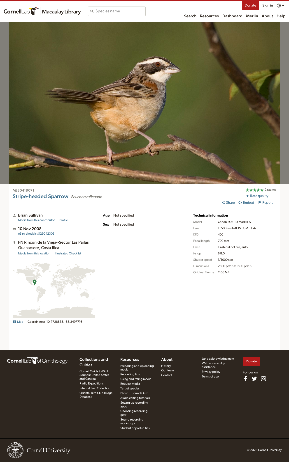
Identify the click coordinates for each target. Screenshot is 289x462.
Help (281, 16)
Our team (167, 370)
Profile (63, 220)
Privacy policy (211, 371)
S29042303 (36, 233)
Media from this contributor (36, 220)
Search (190, 16)
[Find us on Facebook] (245, 378)
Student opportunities (135, 428)
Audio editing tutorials (135, 398)
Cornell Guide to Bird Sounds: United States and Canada (94, 375)
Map (18, 321)
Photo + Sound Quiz (134, 393)
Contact (166, 375)
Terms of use (210, 376)
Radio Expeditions (91, 383)
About (267, 16)
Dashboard (232, 16)
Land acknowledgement (218, 358)
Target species (130, 388)
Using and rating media (135, 379)
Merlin (252, 16)
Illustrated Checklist (68, 253)
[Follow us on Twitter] (254, 378)
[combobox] (120, 11)
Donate (250, 5)
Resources (209, 16)
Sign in (267, 5)
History (166, 366)
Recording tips (130, 374)
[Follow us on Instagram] (263, 378)
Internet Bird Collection (94, 388)
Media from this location (34, 253)
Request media (130, 383)
